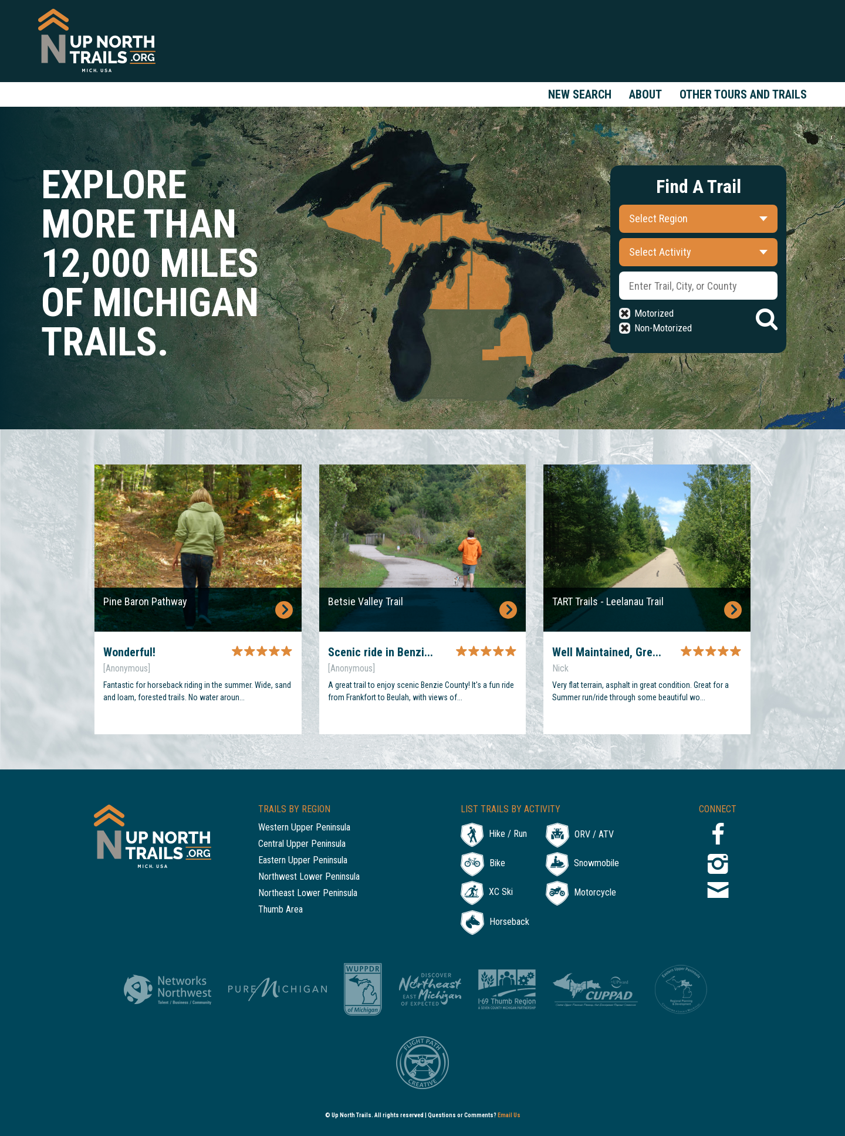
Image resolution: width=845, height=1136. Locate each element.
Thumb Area (280, 910)
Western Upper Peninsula (304, 828)
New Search (579, 94)
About (645, 94)
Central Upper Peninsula (302, 844)
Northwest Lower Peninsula (309, 877)
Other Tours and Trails (743, 94)
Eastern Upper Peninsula (302, 861)
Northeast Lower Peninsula (307, 893)
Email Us (509, 1115)
